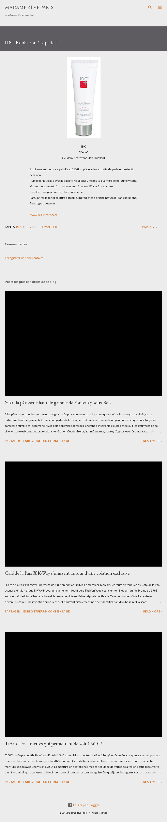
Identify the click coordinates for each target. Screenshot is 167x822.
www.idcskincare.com (43, 214)
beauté (21, 227)
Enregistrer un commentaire (24, 258)
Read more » (152, 441)
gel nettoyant (40, 227)
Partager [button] (149, 227)
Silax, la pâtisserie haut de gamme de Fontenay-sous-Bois (58, 402)
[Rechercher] (150, 7)
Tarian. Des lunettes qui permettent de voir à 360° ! (53, 743)
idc (55, 227)
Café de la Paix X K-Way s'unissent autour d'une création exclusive (67, 573)
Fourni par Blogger (83, 805)
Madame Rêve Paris (29, 7)
